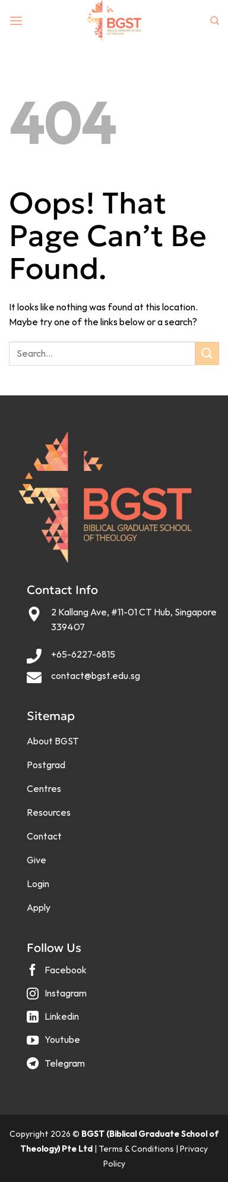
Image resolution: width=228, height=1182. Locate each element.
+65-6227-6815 (83, 654)
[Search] (214, 21)
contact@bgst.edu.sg (95, 675)
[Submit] (207, 353)
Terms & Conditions (136, 1148)
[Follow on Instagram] (58, 998)
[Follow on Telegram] (57, 1067)
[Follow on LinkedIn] (54, 1021)
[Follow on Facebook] (58, 974)
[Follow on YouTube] (55, 1044)
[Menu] (16, 20)
